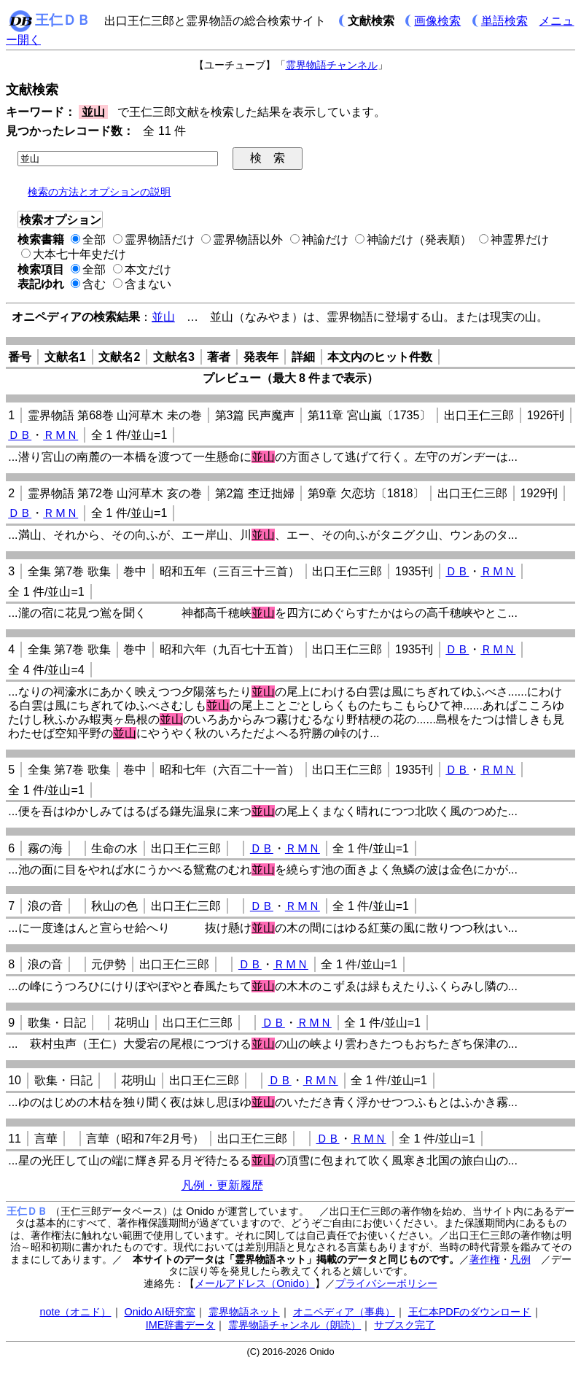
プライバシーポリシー (386, 1283)
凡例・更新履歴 (222, 1185)
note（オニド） (75, 1312)
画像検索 (437, 21)
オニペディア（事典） (344, 1312)
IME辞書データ (181, 1325)
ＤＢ (19, 435)
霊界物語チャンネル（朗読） (294, 1325)
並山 (163, 317)
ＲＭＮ (60, 435)
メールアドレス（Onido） (254, 1283)
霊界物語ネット (244, 1312)
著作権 (484, 1259)
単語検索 (504, 21)
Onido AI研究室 (160, 1312)
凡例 (520, 1259)
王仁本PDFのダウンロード (469, 1312)
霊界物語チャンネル (332, 65)
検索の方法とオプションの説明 (99, 192)
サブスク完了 (404, 1325)
